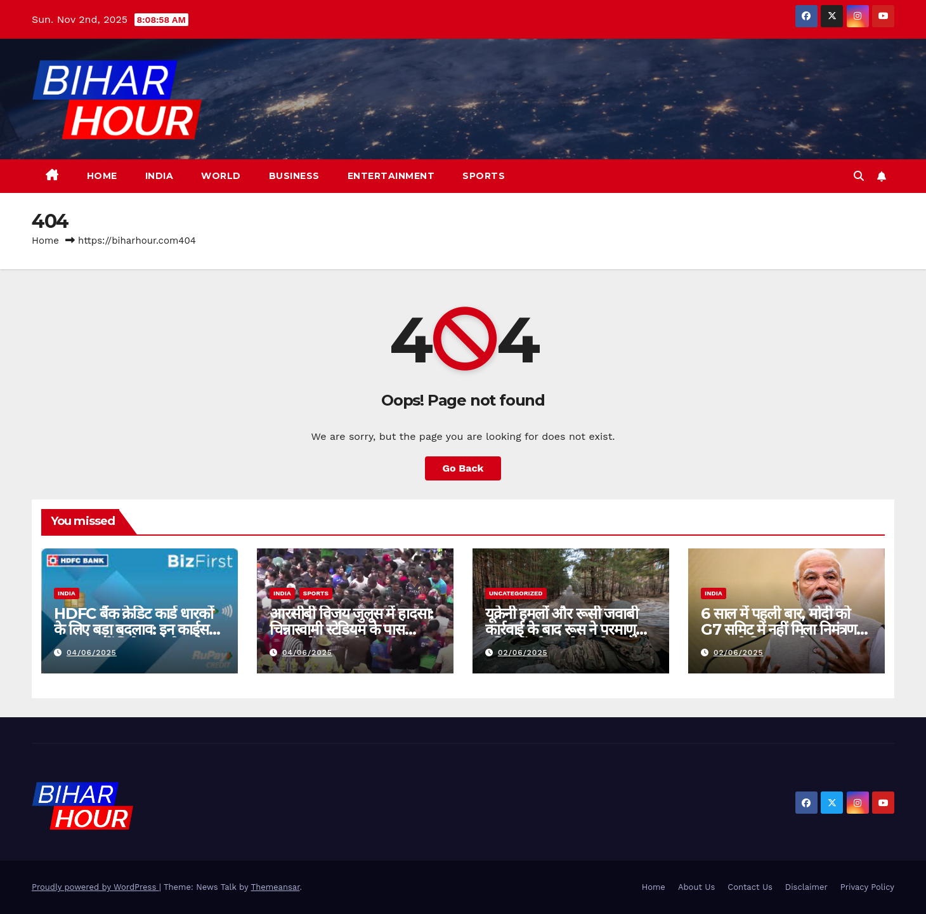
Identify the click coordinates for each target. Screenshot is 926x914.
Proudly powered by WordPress (95, 887)
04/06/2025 (92, 652)
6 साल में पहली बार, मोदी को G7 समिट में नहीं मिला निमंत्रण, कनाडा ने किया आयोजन (780, 629)
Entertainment (391, 176)
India (159, 176)
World (221, 176)
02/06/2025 (523, 652)
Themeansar (275, 887)
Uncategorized (516, 593)
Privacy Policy (867, 887)
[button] (859, 176)
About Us (696, 887)
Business (294, 176)
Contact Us (750, 887)
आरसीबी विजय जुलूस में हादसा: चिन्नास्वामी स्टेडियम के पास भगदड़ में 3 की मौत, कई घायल (351, 629)
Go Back (463, 468)
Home (102, 176)
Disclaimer (806, 887)
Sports (483, 176)
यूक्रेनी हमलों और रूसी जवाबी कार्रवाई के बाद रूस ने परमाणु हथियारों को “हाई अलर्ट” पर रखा (569, 629)
